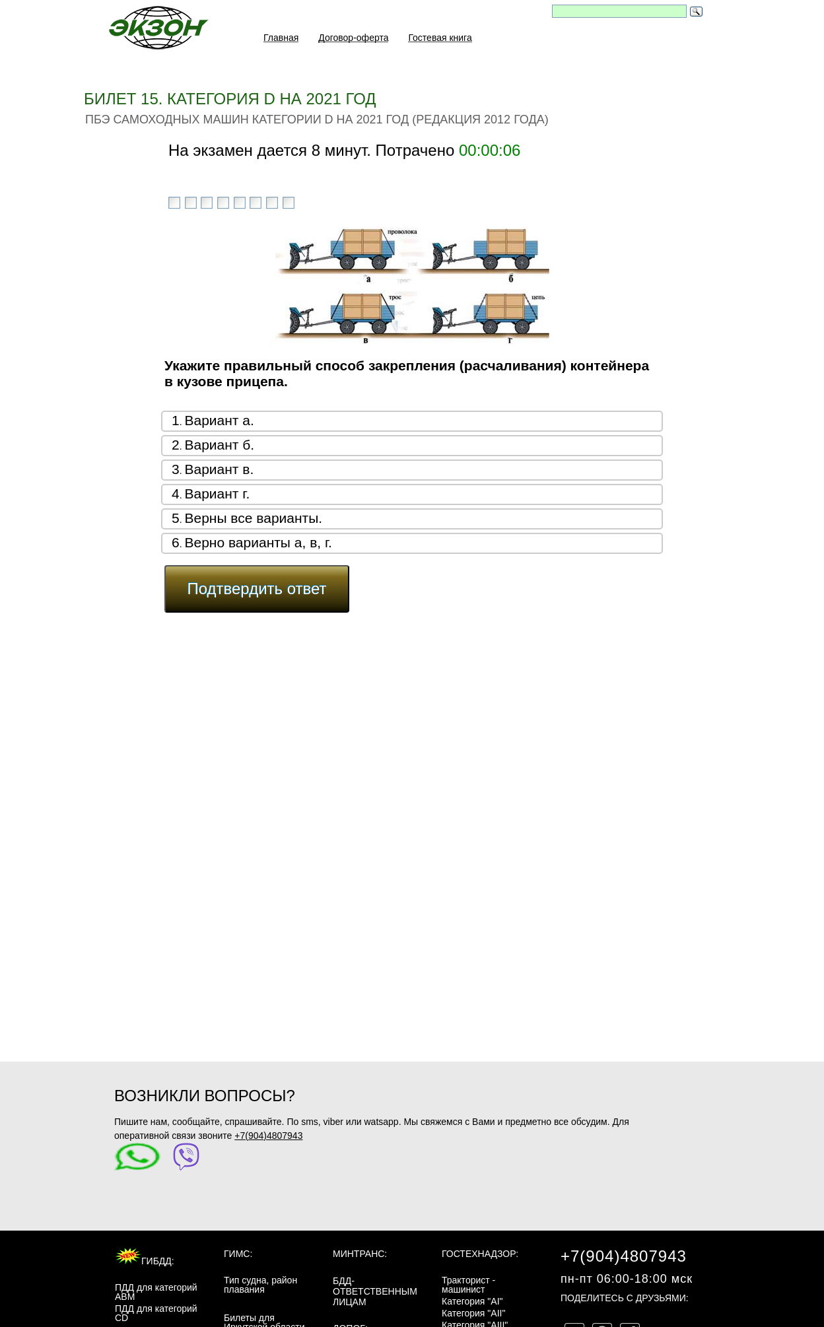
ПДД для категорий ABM (156, 1292)
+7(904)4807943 (268, 1135)
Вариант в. (219, 469)
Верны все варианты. (253, 518)
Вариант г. (217, 493)
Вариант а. (219, 420)
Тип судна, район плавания (260, 1285)
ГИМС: (238, 1253)
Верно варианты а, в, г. (257, 542)
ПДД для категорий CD (156, 1313)
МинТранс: (360, 1253)
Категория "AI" (472, 1301)
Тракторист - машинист (468, 1285)
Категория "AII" (473, 1313)
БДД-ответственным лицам (375, 1291)
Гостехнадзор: (480, 1253)
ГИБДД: (144, 1261)
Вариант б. (219, 444)
